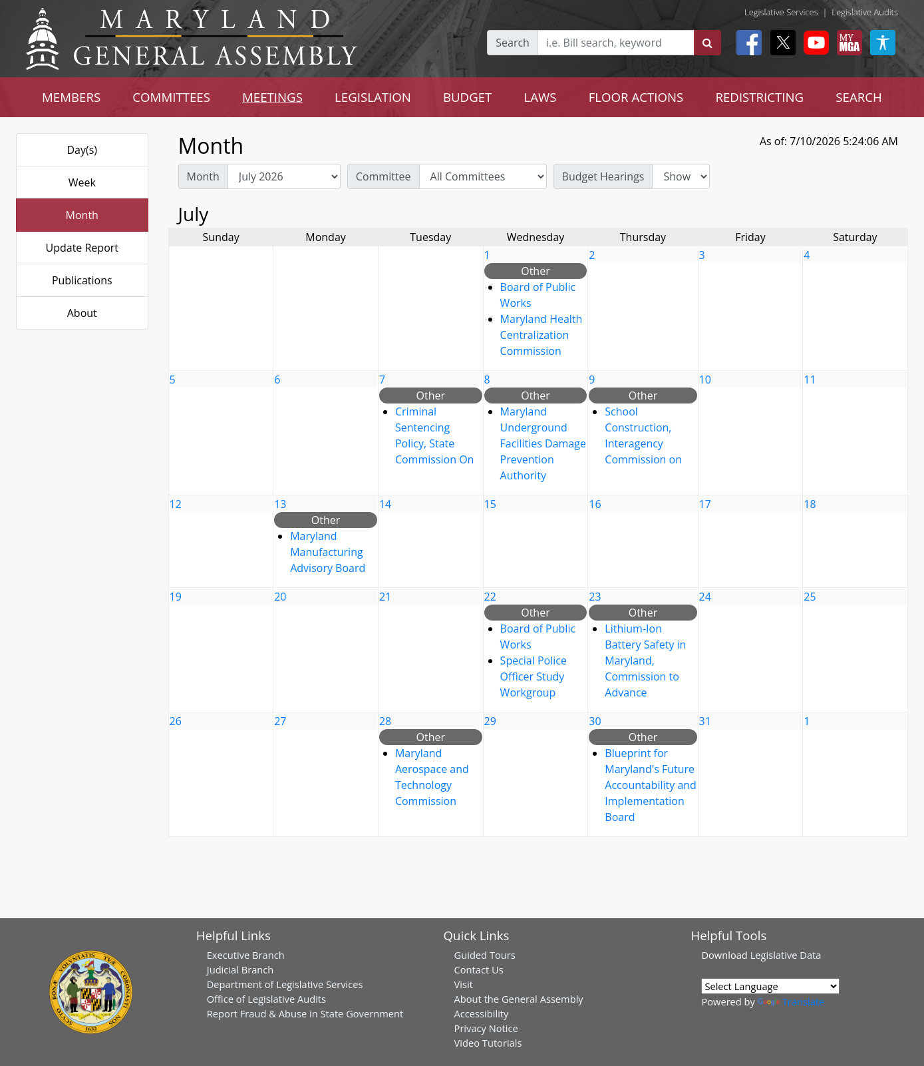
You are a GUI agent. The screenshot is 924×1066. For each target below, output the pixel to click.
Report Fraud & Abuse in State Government (305, 1013)
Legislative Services (781, 12)
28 (385, 721)
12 (176, 504)
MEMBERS (71, 97)
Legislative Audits (865, 12)
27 (280, 721)
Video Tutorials (488, 1042)
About (82, 313)
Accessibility (481, 1013)
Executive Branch (246, 954)
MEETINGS (272, 97)
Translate (791, 1001)
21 (385, 596)
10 (705, 379)
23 (595, 596)
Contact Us (479, 969)
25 (810, 596)
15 (490, 504)
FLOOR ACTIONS (636, 97)
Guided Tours (485, 954)
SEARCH (858, 97)
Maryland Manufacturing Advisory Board (327, 552)
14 (385, 504)
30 (595, 721)
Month (82, 215)
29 (490, 721)
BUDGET (467, 97)
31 (705, 721)
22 (490, 596)
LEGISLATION (373, 97)
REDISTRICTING (759, 97)
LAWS (540, 97)
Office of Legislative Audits (266, 998)
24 (705, 596)
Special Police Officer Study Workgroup (533, 676)
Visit (463, 984)
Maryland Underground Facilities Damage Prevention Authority (543, 443)
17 (705, 504)
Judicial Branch (240, 969)
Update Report (82, 247)
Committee (383, 176)
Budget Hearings (603, 176)
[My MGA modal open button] (847, 42)
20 (280, 596)
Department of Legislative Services (285, 984)
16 (595, 504)
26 (176, 721)
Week (82, 182)
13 (280, 504)
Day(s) (82, 149)
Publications (82, 280)
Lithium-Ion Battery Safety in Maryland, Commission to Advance (645, 660)
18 (810, 504)
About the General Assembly (518, 998)
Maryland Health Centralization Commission (541, 335)
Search (513, 42)
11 (810, 379)
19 (176, 596)
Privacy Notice (486, 1028)
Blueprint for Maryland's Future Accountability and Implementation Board (650, 785)
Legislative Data (786, 954)
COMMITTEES (171, 97)
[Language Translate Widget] (770, 986)
